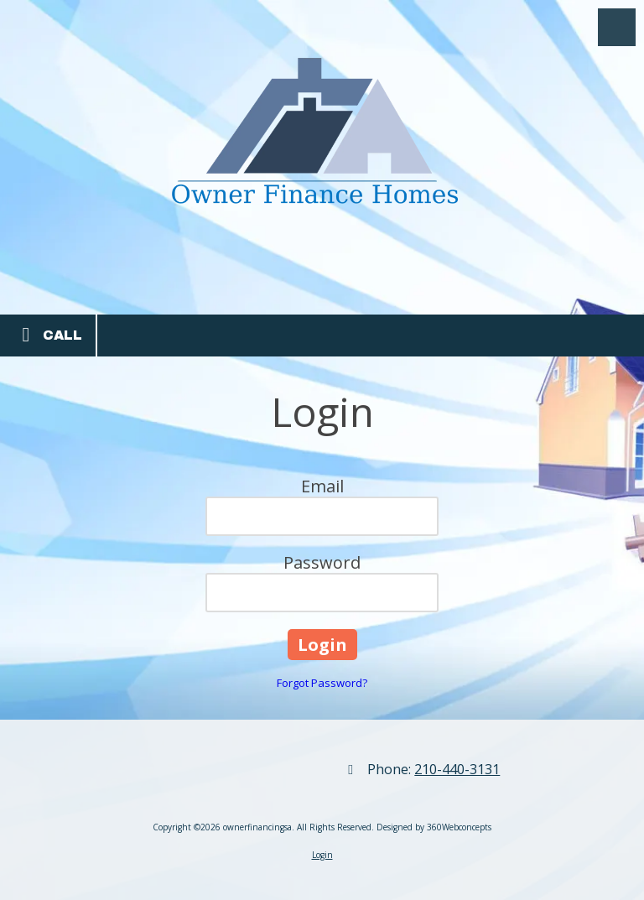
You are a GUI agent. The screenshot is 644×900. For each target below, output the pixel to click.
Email (322, 486)
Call (47, 335)
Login (322, 855)
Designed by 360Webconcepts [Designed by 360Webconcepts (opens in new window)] (434, 827)
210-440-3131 (457, 769)
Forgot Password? (322, 682)
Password (322, 562)
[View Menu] (617, 27)
